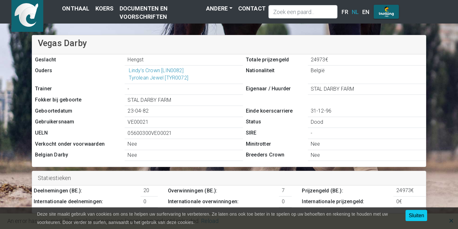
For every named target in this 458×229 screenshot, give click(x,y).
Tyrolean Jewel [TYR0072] (158, 78)
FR (345, 12)
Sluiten (416, 215)
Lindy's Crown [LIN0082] (155, 70)
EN (365, 12)
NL (355, 12)
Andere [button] (217, 8)
